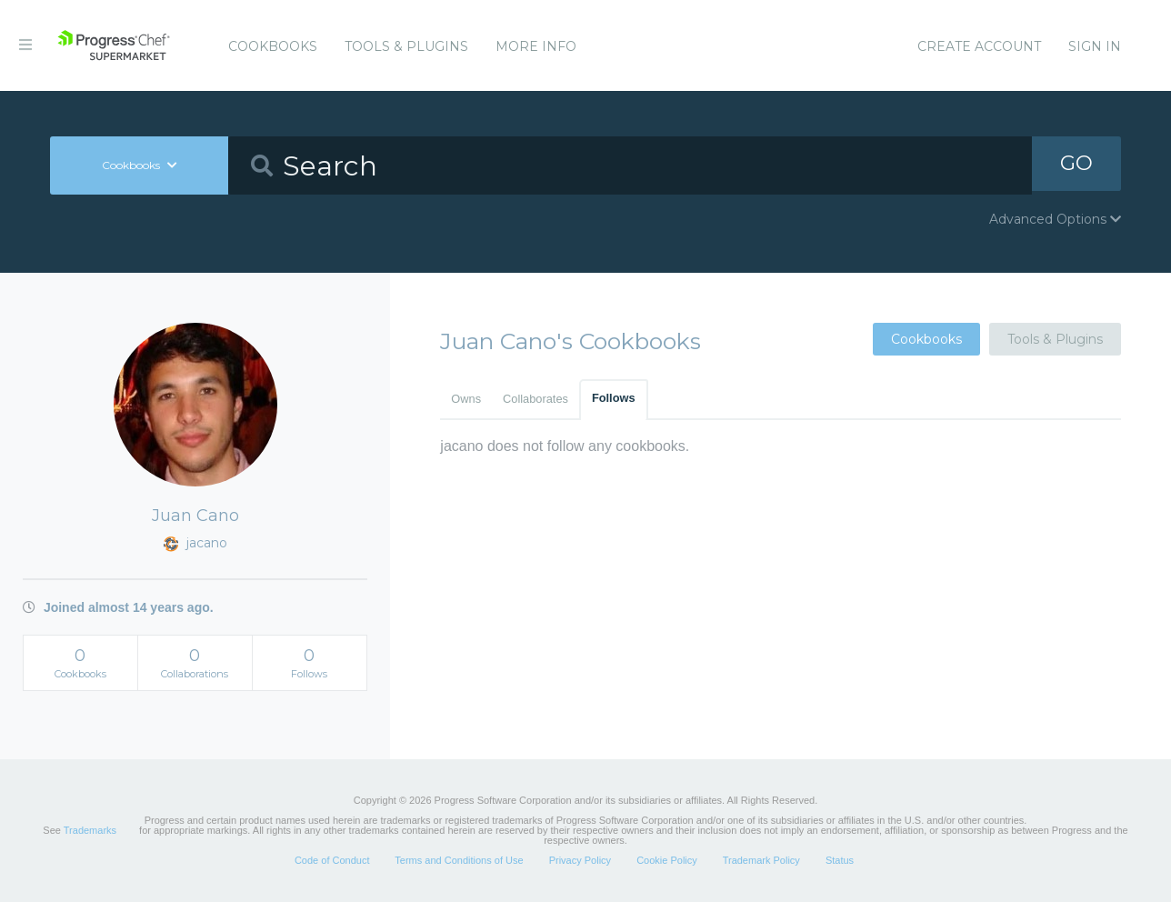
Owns (466, 399)
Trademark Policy (761, 860)
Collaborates (535, 399)
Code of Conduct (332, 860)
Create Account (979, 46)
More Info (535, 46)
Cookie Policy (666, 860)
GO (1076, 165)
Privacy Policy (580, 860)
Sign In (1094, 46)
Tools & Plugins (406, 46)
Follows (614, 398)
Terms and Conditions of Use (459, 860)
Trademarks (90, 830)
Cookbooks (272, 46)
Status (840, 860)
